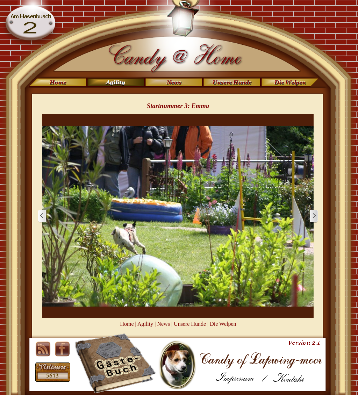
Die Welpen (223, 324)
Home (127, 324)
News (163, 324)
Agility (145, 324)
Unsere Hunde (190, 324)
